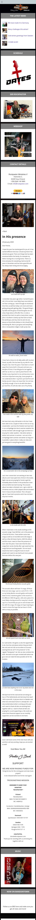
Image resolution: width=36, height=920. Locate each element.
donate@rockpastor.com (18, 836)
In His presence (14, 237)
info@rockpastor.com (20, 184)
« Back (4, 231)
